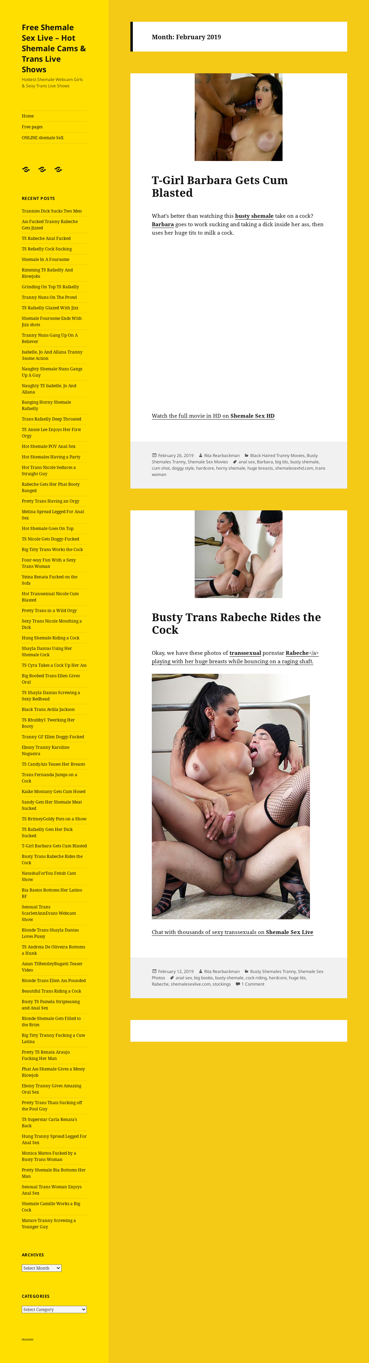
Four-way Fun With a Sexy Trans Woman (49, 563)
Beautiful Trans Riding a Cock (51, 991)
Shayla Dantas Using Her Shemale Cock (47, 651)
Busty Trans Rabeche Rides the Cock (236, 623)
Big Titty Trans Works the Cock (52, 549)
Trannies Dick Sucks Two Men (52, 211)
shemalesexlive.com (191, 984)
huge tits (297, 978)
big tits (281, 462)
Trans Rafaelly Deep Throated (51, 419)
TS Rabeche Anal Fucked (46, 238)
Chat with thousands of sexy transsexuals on (232, 931)
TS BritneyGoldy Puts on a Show (54, 819)
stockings (222, 984)
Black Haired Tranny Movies (277, 455)
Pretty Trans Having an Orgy (50, 501)
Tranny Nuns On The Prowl (49, 297)
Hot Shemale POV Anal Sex (49, 446)
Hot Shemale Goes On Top (47, 528)
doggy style (183, 468)
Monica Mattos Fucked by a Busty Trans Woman (49, 1156)
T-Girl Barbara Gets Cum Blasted (54, 846)
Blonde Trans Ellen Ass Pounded (54, 980)
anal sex (247, 462)
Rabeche (160, 984)
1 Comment (252, 984)
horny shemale (230, 468)
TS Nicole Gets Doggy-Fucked (50, 539)
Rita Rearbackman (222, 455)
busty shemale (304, 462)
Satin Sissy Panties (27, 1339)
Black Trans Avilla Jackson (48, 709)
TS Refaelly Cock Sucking (47, 249)
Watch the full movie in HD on (213, 415)
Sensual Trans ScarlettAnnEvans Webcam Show (49, 913)
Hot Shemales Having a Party (51, 457)
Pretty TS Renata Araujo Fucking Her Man (46, 1055)
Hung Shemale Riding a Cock (50, 638)
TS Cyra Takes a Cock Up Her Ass (54, 665)
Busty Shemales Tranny (273, 971)
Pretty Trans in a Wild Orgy (49, 610)
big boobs (203, 978)
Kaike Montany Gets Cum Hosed (53, 791)
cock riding (256, 978)
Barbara (265, 462)
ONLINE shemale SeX (43, 138)
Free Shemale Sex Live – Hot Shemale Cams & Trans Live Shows (54, 48)
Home (28, 116)
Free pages (32, 127)
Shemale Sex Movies (208, 462)
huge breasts (260, 468)
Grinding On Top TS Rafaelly (50, 287)
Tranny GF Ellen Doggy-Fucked (53, 737)
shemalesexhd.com (294, 468)
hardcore (205, 468)
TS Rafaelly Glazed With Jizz (50, 308)
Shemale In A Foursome (45, 259)
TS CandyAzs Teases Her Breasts (53, 764)
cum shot (161, 468)
